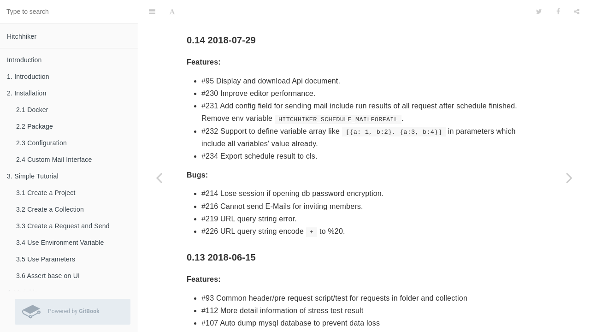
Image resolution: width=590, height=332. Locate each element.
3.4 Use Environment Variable (60, 242)
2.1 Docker (32, 109)
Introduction (24, 60)
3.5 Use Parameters (45, 259)
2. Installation (27, 93)
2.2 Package (34, 126)
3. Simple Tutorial (33, 176)
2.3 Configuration (41, 143)
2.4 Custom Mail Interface (54, 159)
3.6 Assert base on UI (48, 275)
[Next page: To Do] (569, 177)
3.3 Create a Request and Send (63, 226)
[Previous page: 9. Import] (159, 177)
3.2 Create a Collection (50, 209)
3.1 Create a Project (46, 192)
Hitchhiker (21, 36)
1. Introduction (28, 76)
